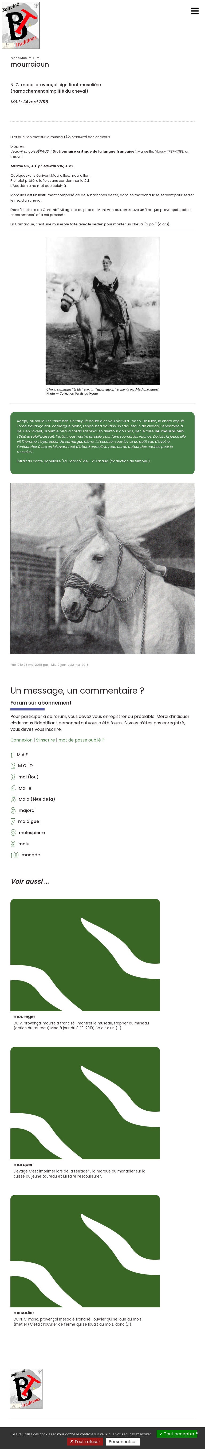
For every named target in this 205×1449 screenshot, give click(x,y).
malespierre (28, 834)
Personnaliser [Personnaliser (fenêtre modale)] (123, 1442)
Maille (21, 790)
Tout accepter (177, 1434)
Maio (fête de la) (33, 801)
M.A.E (19, 756)
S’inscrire (45, 740)
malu (20, 845)
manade (25, 856)
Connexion (21, 740)
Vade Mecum (21, 58)
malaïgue (25, 823)
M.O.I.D (22, 767)
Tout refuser (85, 1442)
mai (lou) (25, 778)
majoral (23, 812)
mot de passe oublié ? (81, 740)
